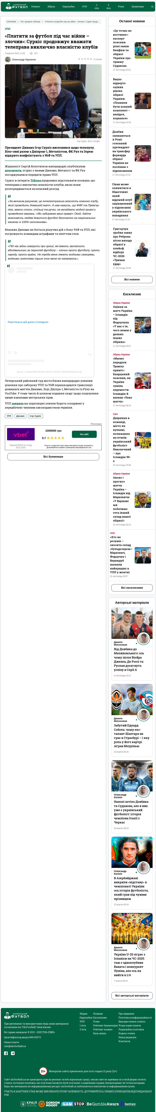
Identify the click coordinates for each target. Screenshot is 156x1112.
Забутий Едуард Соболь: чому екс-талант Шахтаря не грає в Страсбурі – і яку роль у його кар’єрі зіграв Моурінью (131, 735)
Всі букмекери (53, 456)
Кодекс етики (127, 1033)
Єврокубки (68, 6)
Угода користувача (130, 1025)
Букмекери (138, 6)
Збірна (51, 6)
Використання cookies (132, 1021)
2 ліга (83, 1029)
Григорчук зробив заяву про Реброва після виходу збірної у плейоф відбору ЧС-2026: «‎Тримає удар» (122, 246)
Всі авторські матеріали (132, 995)
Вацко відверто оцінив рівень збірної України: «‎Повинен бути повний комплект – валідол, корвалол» (122, 98)
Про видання (126, 1013)
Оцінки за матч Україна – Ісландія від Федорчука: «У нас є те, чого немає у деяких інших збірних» (122, 324)
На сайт (84, 434)
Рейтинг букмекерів (105, 1025)
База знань (99, 1033)
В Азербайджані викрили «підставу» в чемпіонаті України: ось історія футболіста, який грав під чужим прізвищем (131, 888)
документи (13, 170)
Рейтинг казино (102, 1029)
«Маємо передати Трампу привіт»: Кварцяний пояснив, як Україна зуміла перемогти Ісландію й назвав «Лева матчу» (122, 380)
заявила (17, 403)
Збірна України (121, 303)
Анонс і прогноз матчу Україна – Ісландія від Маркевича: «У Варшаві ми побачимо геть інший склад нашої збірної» (122, 499)
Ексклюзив (100, 1017)
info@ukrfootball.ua (15, 1046)
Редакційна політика (131, 1029)
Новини (35, 6)
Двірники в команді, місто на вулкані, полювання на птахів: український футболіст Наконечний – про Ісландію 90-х (122, 439)
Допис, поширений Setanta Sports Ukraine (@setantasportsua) (49, 371)
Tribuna (36, 180)
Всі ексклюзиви (132, 587)
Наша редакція (127, 1037)
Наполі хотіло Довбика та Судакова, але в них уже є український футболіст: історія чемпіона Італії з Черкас (131, 812)
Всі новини (132, 279)
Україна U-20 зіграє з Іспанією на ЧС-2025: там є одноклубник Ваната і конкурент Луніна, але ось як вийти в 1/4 (129, 964)
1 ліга (83, 1025)
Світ (115, 414)
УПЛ (84, 6)
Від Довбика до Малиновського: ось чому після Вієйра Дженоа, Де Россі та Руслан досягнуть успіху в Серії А (129, 659)
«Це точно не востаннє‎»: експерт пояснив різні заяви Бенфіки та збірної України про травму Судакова (122, 48)
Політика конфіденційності (135, 1017)
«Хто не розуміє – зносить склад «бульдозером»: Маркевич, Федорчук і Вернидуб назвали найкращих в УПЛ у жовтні (121, 554)
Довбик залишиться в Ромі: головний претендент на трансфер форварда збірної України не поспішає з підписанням (122, 151)
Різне (121, 6)
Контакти (124, 1041)
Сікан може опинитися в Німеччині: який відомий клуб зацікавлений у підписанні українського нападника (122, 199)
